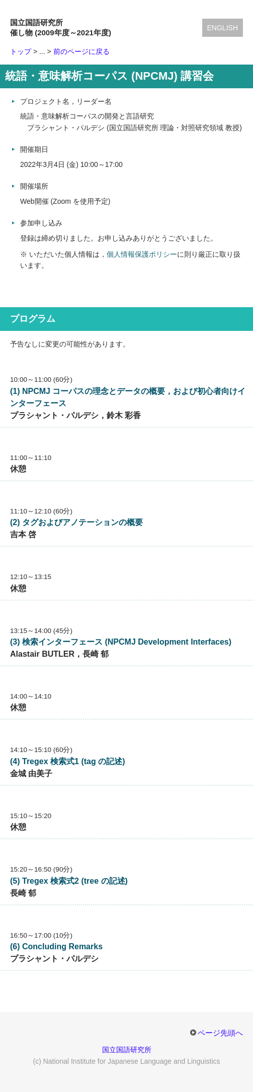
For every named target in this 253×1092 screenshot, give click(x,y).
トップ (20, 51)
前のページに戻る (81, 51)
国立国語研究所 (126, 1050)
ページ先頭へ (220, 1032)
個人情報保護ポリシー (142, 254)
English (222, 28)
